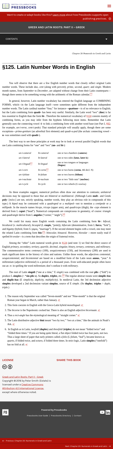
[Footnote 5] (43, 232)
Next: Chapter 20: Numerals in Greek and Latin (88, 446)
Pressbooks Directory (61, 415)
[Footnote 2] (31, 164)
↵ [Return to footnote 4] (79, 315)
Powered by (54, 410)
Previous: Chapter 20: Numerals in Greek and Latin (27, 441)
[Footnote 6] (63, 276)
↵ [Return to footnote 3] (99, 310)
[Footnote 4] (64, 215)
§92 (108, 123)
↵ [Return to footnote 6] (27, 344)
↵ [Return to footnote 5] (14, 324)
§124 (88, 116)
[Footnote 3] (47, 170)
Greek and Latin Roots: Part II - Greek (22, 376)
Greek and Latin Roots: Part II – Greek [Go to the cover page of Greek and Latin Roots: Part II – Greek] (56, 27)
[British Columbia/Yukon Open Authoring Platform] (19, 5)
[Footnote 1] (91, 94)
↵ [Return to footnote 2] (82, 305)
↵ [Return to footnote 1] (59, 300)
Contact (77, 415)
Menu (109, 6)
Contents (56, 38)
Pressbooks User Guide (37, 415)
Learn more (59, 14)
